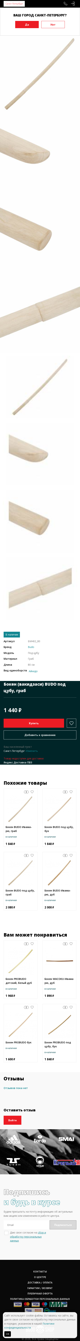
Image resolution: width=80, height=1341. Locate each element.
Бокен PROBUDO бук (18, 1042)
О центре (40, 1277)
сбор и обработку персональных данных (28, 1236)
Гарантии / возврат (40, 1288)
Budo (31, 647)
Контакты (40, 1271)
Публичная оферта (40, 1293)
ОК (7, 1334)
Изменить (32, 751)
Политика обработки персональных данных (40, 1299)
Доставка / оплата (40, 1282)
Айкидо (33, 671)
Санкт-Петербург (14, 3)
